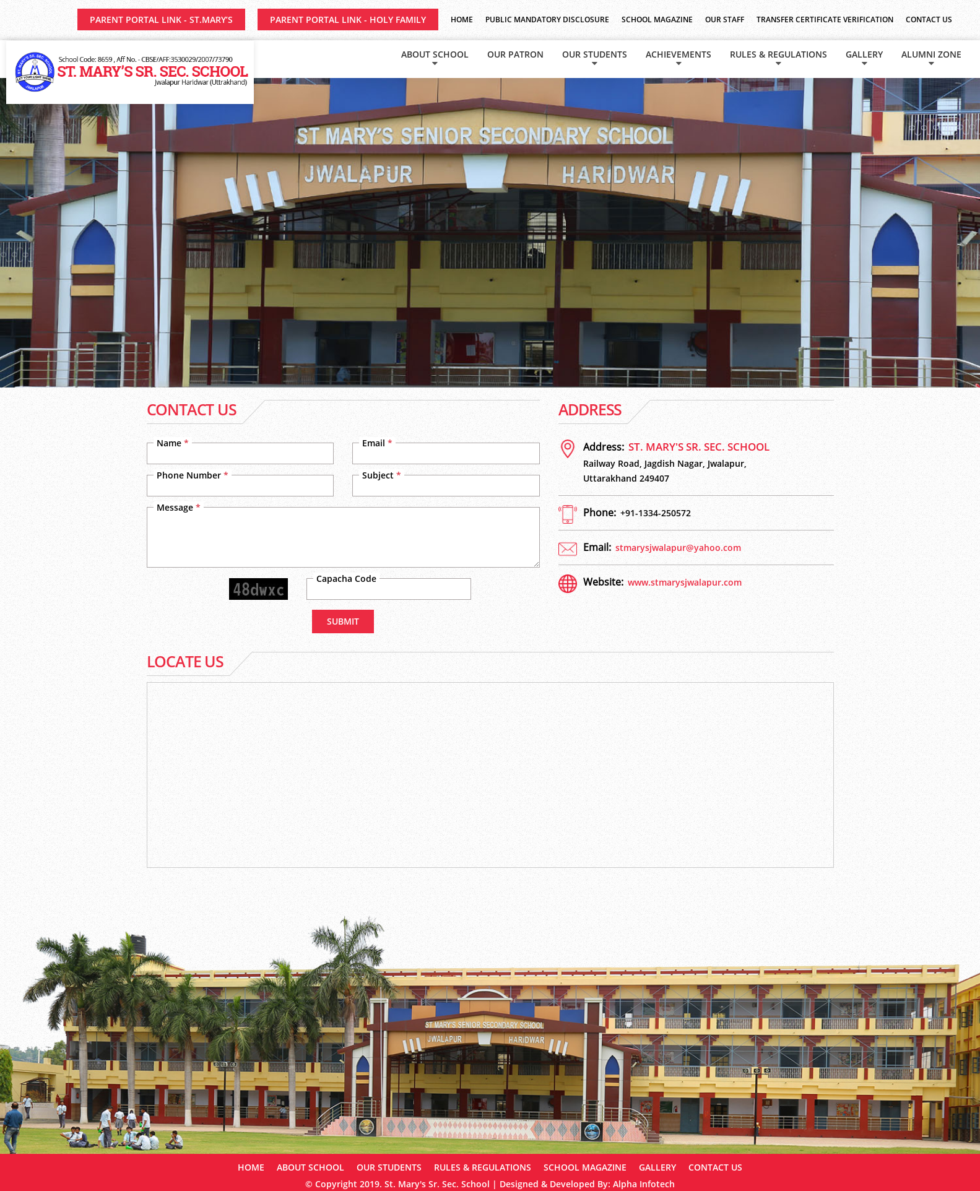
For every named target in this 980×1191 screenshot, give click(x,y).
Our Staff (724, 19)
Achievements (678, 54)
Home (462, 19)
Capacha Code (346, 578)
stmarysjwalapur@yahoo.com (678, 547)
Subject (381, 475)
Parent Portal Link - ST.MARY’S (161, 19)
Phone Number (192, 475)
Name (173, 443)
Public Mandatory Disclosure (547, 19)
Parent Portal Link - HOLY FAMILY (348, 19)
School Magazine (657, 19)
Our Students (594, 54)
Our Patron (515, 54)
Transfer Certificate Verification (825, 19)
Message (179, 507)
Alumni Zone (931, 54)
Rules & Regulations (778, 54)
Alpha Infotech (644, 1184)
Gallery (864, 54)
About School (435, 54)
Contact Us (929, 19)
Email (377, 443)
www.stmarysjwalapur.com (685, 582)
